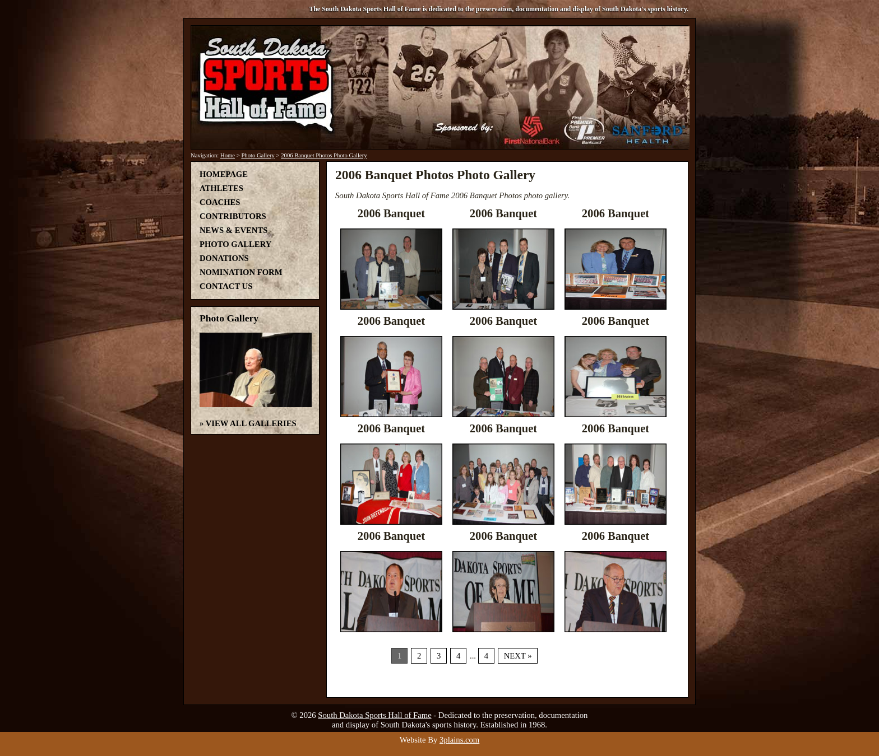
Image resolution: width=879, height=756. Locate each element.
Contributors (233, 216)
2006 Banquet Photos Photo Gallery (324, 155)
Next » (518, 655)
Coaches (220, 202)
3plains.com (459, 739)
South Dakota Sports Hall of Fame (374, 715)
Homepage (224, 174)
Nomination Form (241, 272)
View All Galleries (251, 423)
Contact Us (226, 286)
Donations (224, 258)
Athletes (221, 188)
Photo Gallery (258, 155)
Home (227, 155)
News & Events (233, 230)
